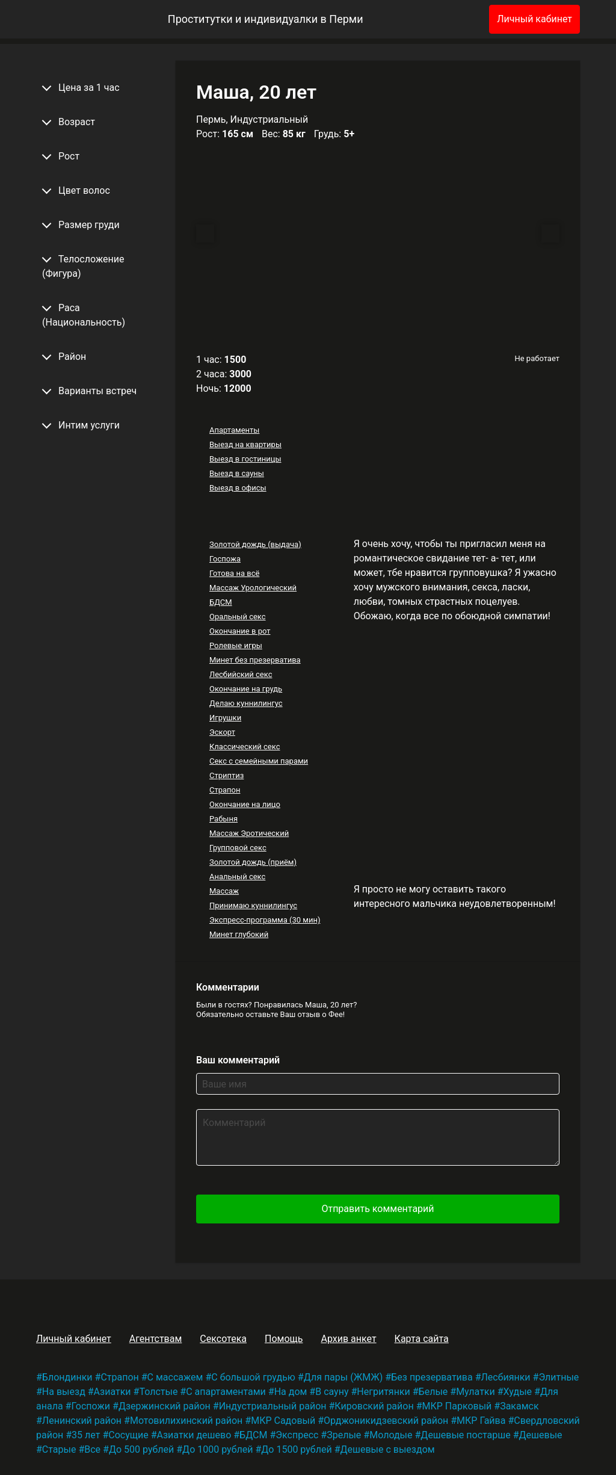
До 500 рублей (141, 1449)
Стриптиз (226, 775)
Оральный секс (237, 616)
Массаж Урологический (253, 587)
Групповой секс (237, 847)
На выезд (63, 1391)
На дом (290, 1391)
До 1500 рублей (296, 1449)
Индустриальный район (273, 1406)
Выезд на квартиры (245, 444)
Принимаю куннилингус (253, 905)
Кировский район (373, 1406)
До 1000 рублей (217, 1449)
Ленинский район (82, 1420)
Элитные (558, 1377)
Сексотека (223, 1338)
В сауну (331, 1391)
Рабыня (223, 818)
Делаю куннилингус (246, 703)
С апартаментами (226, 1391)
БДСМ (220, 602)
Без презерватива (431, 1377)
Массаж (224, 890)
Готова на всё (234, 573)
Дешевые (540, 1435)
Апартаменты (234, 429)
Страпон (225, 789)
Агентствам (155, 1338)
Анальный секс (237, 876)
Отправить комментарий (377, 1208)
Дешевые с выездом (387, 1449)
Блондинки (67, 1377)
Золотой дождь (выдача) (255, 544)
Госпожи (90, 1406)
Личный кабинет (534, 19)
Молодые (390, 1435)
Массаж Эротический (249, 833)
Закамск (519, 1406)
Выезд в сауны (236, 473)
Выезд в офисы (237, 487)
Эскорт (222, 732)
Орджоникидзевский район (386, 1420)
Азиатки (112, 1391)
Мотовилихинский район (186, 1420)
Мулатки (475, 1391)
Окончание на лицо (244, 804)
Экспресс (297, 1435)
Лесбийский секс (240, 674)
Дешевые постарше (465, 1435)
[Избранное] (460, 19)
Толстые (158, 1391)
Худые (518, 1391)
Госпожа (225, 558)
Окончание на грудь (245, 688)
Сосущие (128, 1435)
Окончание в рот (240, 630)
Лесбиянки (506, 1377)
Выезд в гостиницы (245, 458)
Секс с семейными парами (258, 760)
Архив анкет (348, 1338)
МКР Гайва (481, 1420)
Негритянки (383, 1391)
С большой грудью (253, 1377)
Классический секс (244, 746)
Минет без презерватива (255, 659)
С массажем (175, 1377)
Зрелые (344, 1435)
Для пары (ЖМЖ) (343, 1377)
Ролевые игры (235, 645)
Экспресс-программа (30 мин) (264, 919)
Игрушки (225, 717)
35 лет (86, 1435)
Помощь (284, 1338)
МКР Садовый (283, 1420)
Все (92, 1449)
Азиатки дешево (194, 1435)
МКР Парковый (456, 1406)
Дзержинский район (165, 1406)
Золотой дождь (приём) (253, 862)
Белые (433, 1391)
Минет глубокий (238, 934)
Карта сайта (422, 1338)
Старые (59, 1449)
